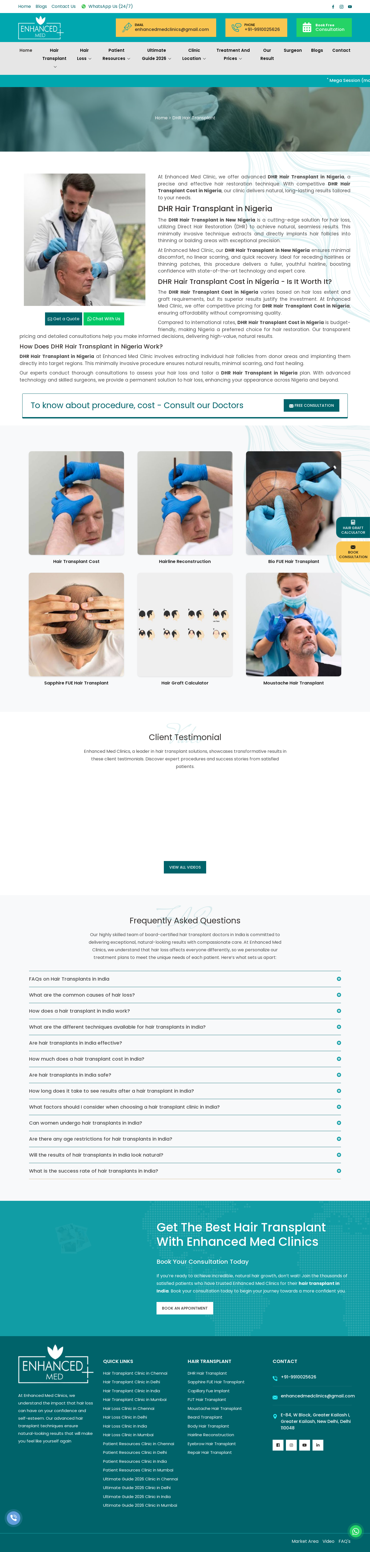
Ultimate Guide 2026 (156, 55)
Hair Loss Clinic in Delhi (125, 1417)
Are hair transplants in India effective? (75, 1042)
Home (24, 6)
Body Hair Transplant (208, 1426)
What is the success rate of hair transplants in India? (93, 1170)
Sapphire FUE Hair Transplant (76, 683)
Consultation (330, 27)
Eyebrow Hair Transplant (212, 1444)
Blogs (41, 6)
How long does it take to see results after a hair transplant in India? (111, 1090)
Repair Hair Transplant (210, 1452)
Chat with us (103, 319)
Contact (341, 50)
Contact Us (64, 6)
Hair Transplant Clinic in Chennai (135, 1373)
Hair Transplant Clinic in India (131, 1391)
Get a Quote (63, 319)
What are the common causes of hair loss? (82, 994)
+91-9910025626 (262, 29)
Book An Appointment (185, 1308)
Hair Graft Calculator (185, 683)
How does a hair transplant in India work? (79, 1010)
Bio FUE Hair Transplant (293, 561)
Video (328, 1541)
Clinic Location (194, 55)
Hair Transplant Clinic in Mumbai (135, 1399)
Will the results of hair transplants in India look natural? (96, 1154)
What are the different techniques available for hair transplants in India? (117, 1026)
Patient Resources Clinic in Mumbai (138, 1470)
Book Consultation (353, 551)
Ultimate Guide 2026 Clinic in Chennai (140, 1479)
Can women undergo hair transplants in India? (85, 1122)
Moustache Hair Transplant (293, 683)
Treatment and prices (233, 55)
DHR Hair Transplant (207, 1373)
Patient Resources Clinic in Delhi (135, 1452)
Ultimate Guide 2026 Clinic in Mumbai (140, 1505)
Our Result (267, 54)
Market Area (305, 1541)
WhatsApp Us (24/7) (106, 6)
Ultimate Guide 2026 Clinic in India (137, 1496)
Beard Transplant (205, 1417)
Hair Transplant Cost (76, 561)
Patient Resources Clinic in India (135, 1461)
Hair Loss (84, 55)
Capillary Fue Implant (209, 1391)
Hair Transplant (54, 59)
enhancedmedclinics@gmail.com (172, 29)
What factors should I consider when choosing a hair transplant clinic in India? (124, 1106)
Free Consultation (311, 405)
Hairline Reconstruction (185, 561)
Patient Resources (116, 55)
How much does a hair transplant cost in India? (86, 1058)
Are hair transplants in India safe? (70, 1074)
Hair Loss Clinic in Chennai (128, 1408)
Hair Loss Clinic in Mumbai (128, 1435)
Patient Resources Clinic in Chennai (138, 1444)
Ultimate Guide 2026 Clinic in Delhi (137, 1487)
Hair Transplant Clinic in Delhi (131, 1382)
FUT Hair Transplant (207, 1399)
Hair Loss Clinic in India (125, 1426)
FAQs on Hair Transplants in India (69, 978)
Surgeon (293, 50)
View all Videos (185, 867)
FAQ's (344, 1541)
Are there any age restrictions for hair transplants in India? (100, 1138)
